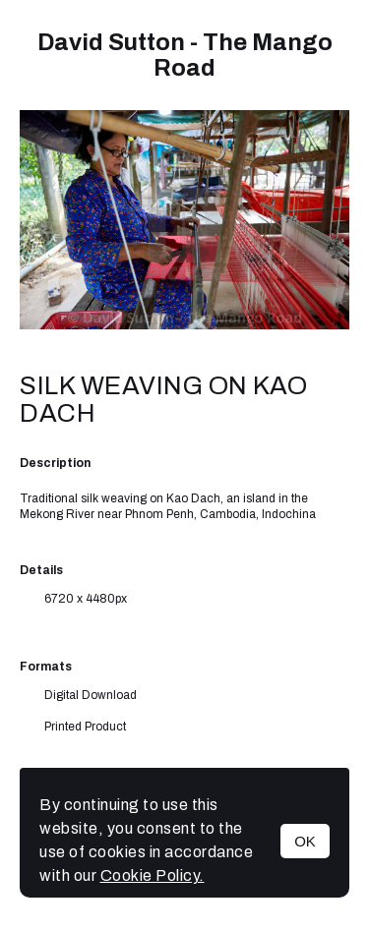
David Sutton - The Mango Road (185, 55)
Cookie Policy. (152, 875)
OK (305, 841)
